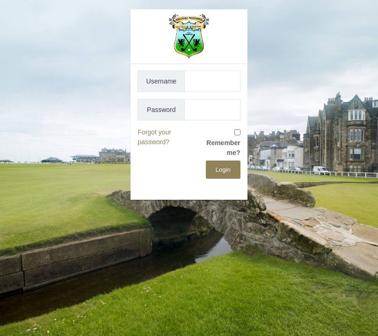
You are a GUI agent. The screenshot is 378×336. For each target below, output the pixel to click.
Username (161, 81)
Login (223, 169)
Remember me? (223, 147)
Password (161, 109)
